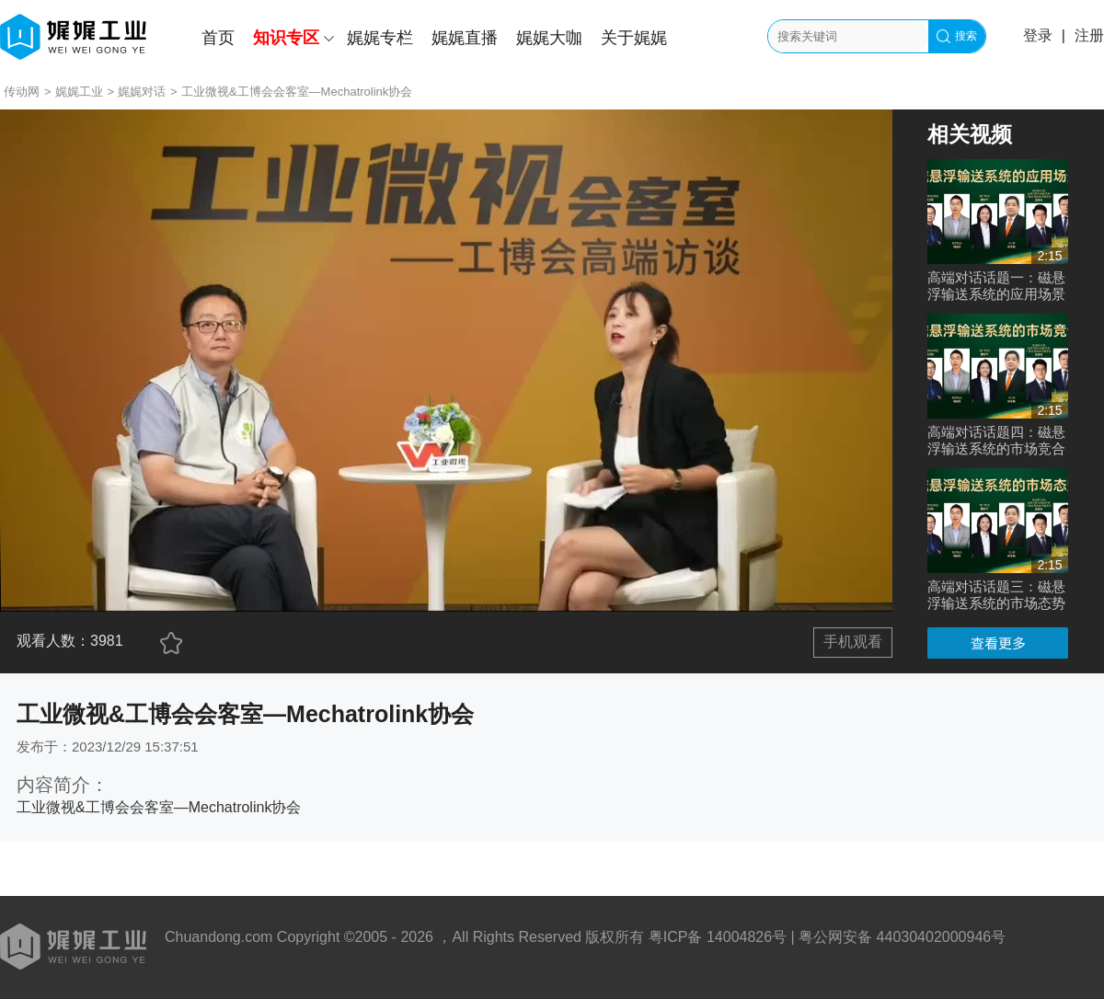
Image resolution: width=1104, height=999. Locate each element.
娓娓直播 (464, 38)
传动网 (22, 91)
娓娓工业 (79, 91)
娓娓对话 (142, 91)
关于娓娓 (634, 38)
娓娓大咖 (549, 38)
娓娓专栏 (380, 38)
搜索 (957, 36)
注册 (1089, 35)
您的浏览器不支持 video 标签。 (446, 360)
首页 (218, 38)
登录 (1037, 35)
